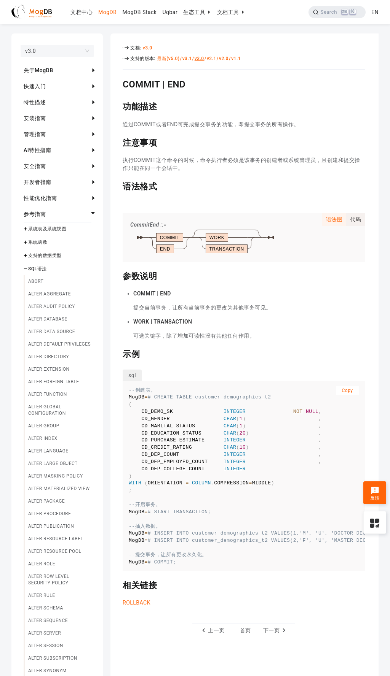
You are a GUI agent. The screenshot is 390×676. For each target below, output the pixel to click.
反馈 (375, 493)
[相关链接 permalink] (117, 584)
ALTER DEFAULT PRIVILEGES (59, 344)
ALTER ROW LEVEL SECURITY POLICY (48, 580)
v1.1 (236, 58)
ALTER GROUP (43, 425)
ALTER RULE (41, 595)
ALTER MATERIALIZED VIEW (59, 488)
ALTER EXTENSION (49, 369)
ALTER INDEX (43, 438)
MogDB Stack (139, 12)
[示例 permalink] (117, 353)
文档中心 (81, 12)
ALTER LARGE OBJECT (53, 463)
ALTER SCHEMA (45, 608)
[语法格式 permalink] (117, 185)
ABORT (35, 281)
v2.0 (224, 58)
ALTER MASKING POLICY (55, 476)
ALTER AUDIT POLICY (51, 306)
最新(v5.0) (168, 58)
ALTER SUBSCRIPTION (52, 658)
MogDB (107, 12)
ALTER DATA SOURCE (51, 331)
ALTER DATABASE (47, 319)
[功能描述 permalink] (117, 106)
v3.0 (147, 48)
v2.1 (211, 58)
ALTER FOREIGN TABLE (53, 381)
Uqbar (169, 12)
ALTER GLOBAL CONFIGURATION (47, 410)
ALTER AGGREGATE (49, 294)
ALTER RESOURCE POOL (54, 551)
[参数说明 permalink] (117, 275)
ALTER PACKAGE (46, 501)
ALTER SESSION (45, 645)
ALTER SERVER (44, 633)
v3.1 (187, 58)
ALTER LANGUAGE (48, 451)
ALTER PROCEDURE (49, 513)
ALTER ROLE (41, 564)
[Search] (337, 12)
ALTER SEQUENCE (48, 620)
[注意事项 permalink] (117, 142)
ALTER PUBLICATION (51, 526)
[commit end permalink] (117, 83)
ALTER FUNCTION (47, 394)
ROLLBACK (136, 603)
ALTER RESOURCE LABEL (55, 538)
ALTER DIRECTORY (48, 356)
